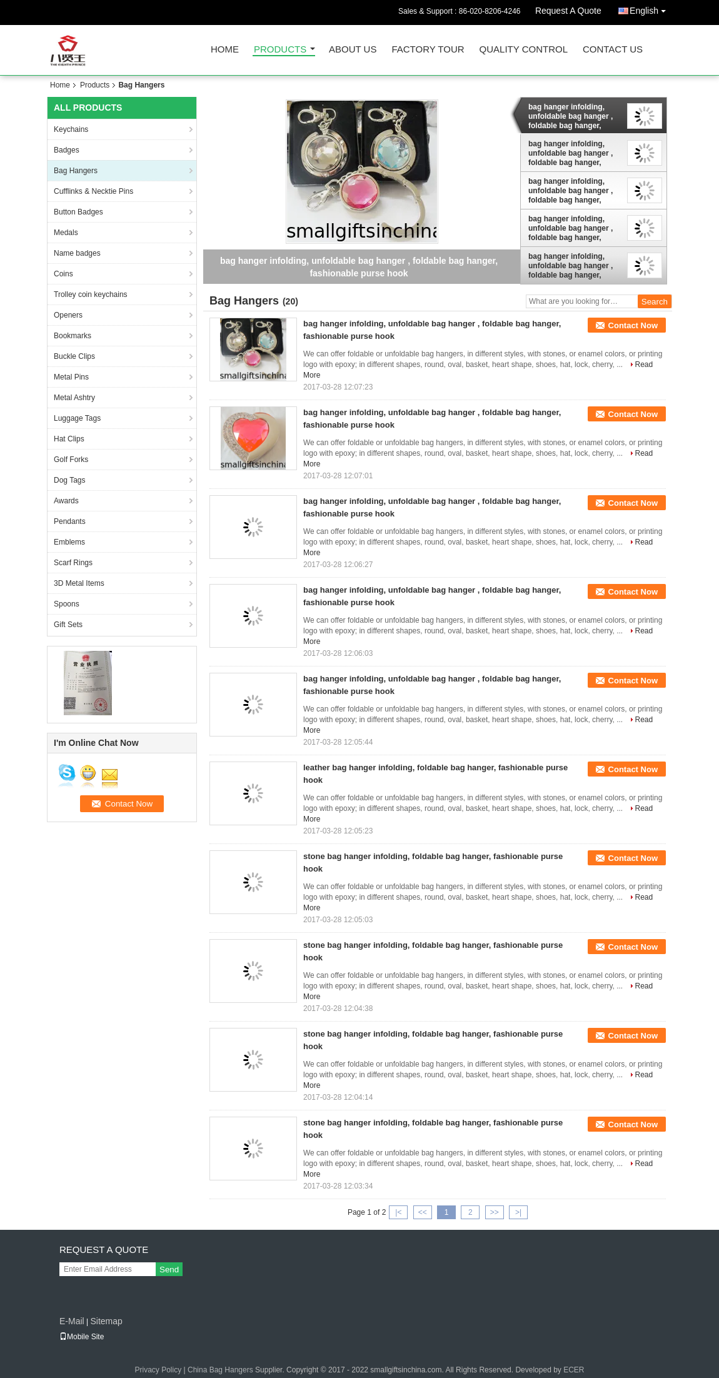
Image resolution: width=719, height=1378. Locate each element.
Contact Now (633, 325)
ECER (573, 1369)
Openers (68, 315)
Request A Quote (568, 11)
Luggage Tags (77, 418)
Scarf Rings (73, 562)
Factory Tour (427, 49)
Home (225, 49)
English (651, 8)
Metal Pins (71, 377)
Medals (66, 232)
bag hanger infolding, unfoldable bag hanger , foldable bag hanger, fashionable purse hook (570, 116)
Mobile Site (81, 1336)
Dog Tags (69, 480)
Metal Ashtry (74, 397)
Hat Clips (69, 439)
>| (518, 1212)
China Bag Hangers (220, 1369)
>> (494, 1212)
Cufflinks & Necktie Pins (93, 191)
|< (398, 1212)
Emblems (69, 542)
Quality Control (524, 49)
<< (422, 1212)
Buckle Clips (74, 356)
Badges (66, 150)
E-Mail (71, 1321)
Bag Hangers (76, 170)
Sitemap (106, 1321)
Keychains (71, 129)
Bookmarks (72, 335)
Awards (66, 500)
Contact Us (613, 49)
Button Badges (78, 212)
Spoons (66, 604)
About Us (352, 49)
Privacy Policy (158, 1369)
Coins (63, 273)
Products (280, 49)
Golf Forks (71, 459)
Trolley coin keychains (91, 294)
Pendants (70, 521)
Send (169, 1269)
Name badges (77, 253)
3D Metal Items (79, 583)
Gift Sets (68, 624)
